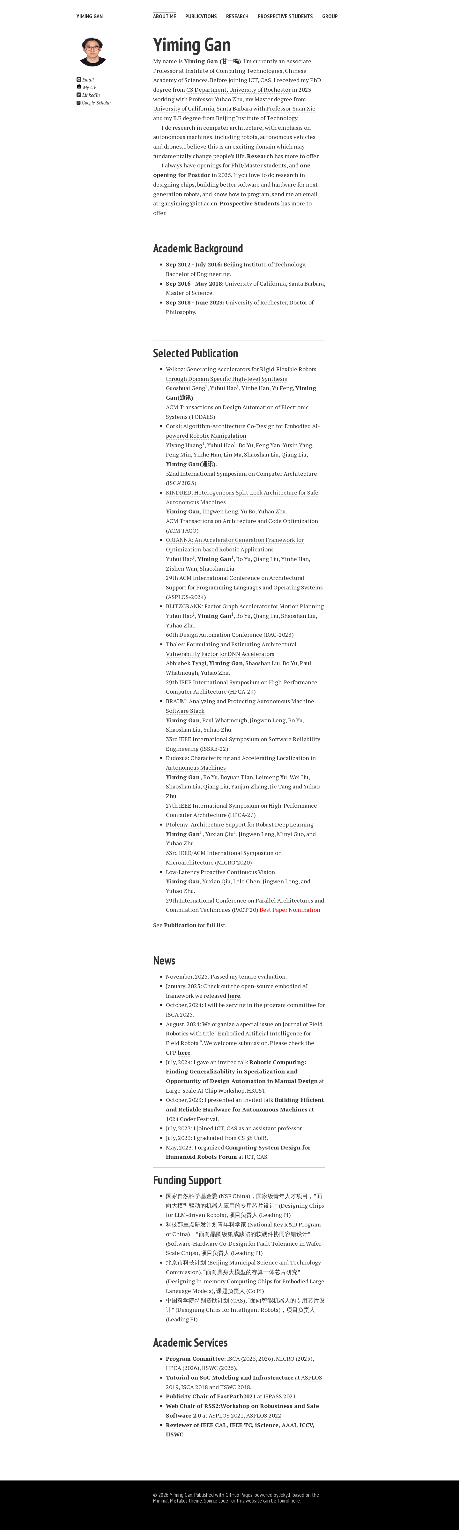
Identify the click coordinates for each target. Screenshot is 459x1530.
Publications (201, 16)
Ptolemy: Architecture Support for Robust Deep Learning (240, 824)
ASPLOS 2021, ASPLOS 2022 (245, 1415)
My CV (87, 87)
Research (237, 16)
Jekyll (284, 1494)
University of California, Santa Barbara (202, 108)
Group (331, 16)
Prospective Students (286, 16)
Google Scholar (94, 103)
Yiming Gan (90, 16)
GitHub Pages (239, 1494)
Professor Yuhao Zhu (216, 99)
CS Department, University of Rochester (238, 89)
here (295, 1500)
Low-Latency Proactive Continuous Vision (220, 872)
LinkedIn (88, 95)
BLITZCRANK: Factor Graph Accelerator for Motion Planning (245, 606)
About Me (164, 16)
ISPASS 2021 (279, 1396)
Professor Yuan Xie (290, 108)
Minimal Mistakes (170, 1500)
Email (85, 80)
